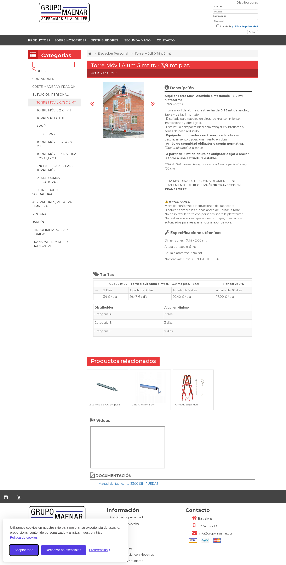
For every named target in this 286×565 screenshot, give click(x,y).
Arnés (41, 126)
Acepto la (239, 26)
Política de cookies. (24, 537)
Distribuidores (104, 40)
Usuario (217, 6)
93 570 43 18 (203, 526)
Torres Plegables (52, 118)
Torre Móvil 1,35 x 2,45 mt (54, 144)
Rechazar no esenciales (63, 550)
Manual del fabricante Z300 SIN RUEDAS (128, 484)
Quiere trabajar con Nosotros (132, 554)
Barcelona (200, 518)
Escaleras (45, 134)
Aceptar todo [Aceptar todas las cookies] (24, 550)
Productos (38, 40)
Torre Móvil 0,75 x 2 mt (56, 102)
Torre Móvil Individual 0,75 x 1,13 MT (57, 156)
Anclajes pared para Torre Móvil (55, 168)
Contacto (166, 40)
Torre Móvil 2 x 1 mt (53, 110)
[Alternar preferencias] (100, 550)
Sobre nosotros (69, 40)
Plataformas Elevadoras (48, 180)
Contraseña (219, 16)
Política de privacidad (126, 517)
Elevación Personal (113, 53)
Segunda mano (137, 40)
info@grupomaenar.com (211, 533)
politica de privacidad (245, 26)
